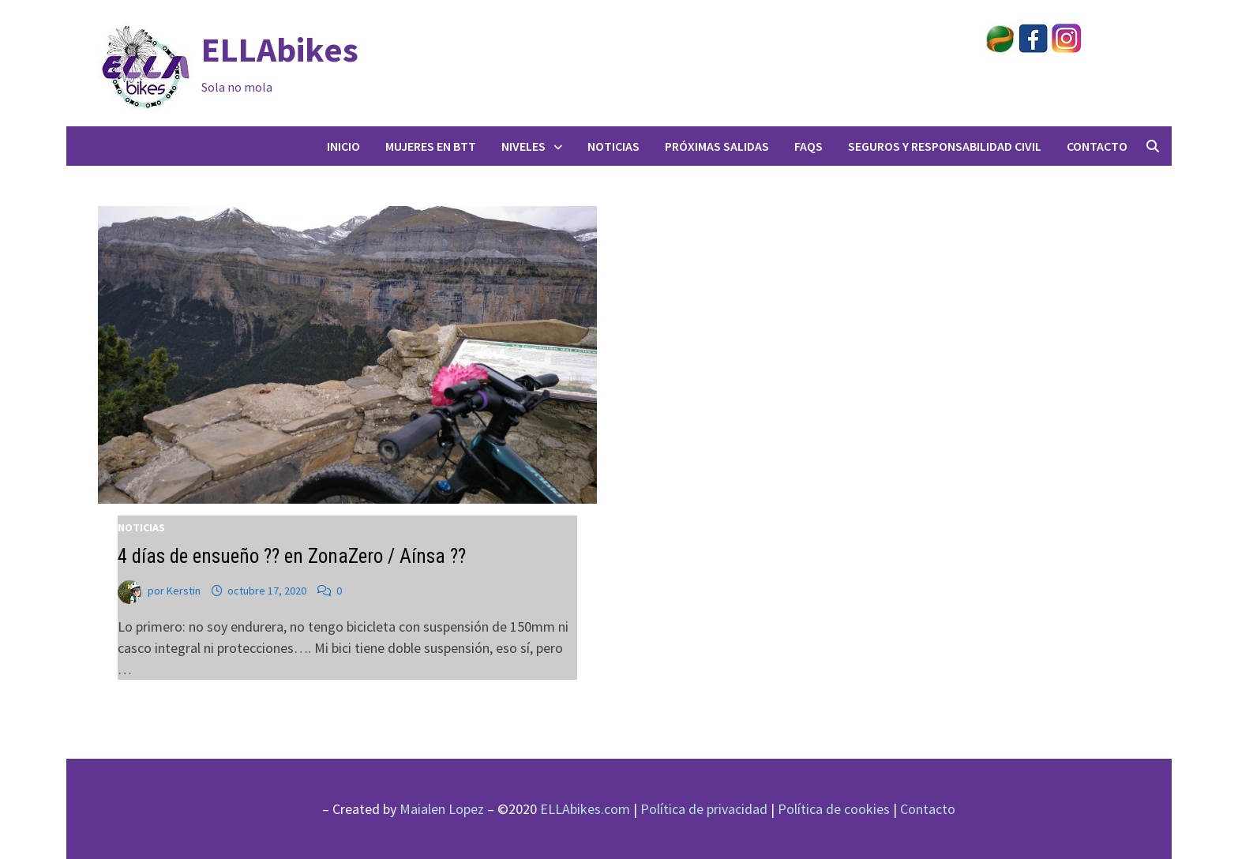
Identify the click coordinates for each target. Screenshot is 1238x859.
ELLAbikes (279, 49)
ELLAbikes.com (585, 809)
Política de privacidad (703, 809)
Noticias (613, 146)
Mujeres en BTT (430, 146)
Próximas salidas (717, 146)
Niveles (523, 146)
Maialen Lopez (442, 809)
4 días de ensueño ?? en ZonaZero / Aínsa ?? (292, 556)
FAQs (808, 146)
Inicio (343, 146)
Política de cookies (834, 809)
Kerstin (184, 590)
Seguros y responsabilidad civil (944, 146)
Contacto (1097, 146)
